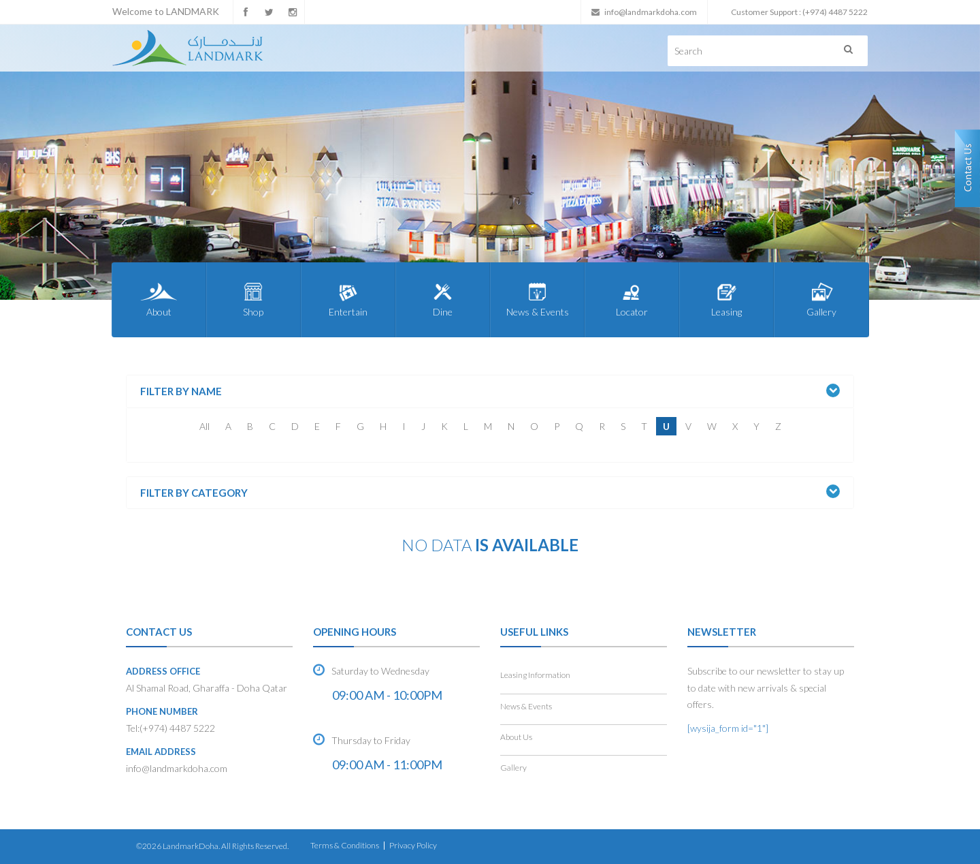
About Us (516, 737)
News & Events (537, 299)
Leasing (726, 299)
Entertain (348, 299)
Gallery (821, 299)
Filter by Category (194, 493)
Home (145, 581)
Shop (253, 299)
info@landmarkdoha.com (650, 12)
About (159, 299)
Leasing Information (535, 675)
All (204, 426)
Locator (632, 299)
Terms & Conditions (344, 845)
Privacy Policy (413, 845)
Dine (442, 299)
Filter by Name (181, 391)
